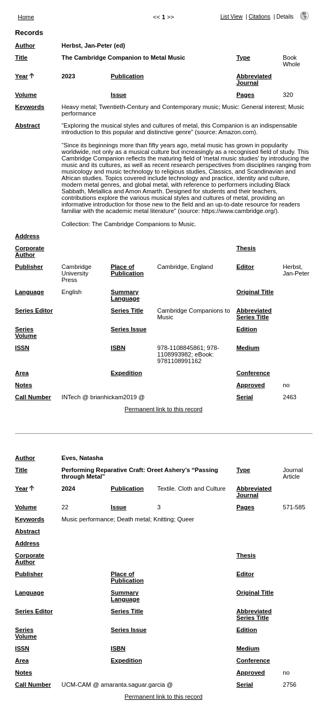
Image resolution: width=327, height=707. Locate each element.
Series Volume (26, 332)
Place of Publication (127, 270)
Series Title (127, 310)
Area (22, 373)
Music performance (88, 519)
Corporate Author (29, 251)
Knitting (163, 519)
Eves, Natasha (82, 458)
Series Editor (34, 310)
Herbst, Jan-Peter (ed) (93, 45)
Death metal (133, 519)
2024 (68, 488)
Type (243, 57)
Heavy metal (79, 107)
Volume (26, 94)
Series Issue (129, 329)
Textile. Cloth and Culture (191, 488)
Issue (119, 94)
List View (231, 17)
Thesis (245, 248)
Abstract (27, 125)
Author (25, 45)
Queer (185, 519)
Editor (245, 266)
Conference (253, 373)
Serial (244, 397)
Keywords (29, 107)
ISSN (22, 347)
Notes (23, 385)
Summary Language (125, 295)
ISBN (118, 347)
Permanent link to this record (163, 409)
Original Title (254, 292)
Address (27, 236)
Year (21, 76)
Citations (260, 17)
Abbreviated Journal (254, 79)
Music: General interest (253, 107)
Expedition (126, 373)
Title (21, 57)
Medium (247, 347)
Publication (127, 76)
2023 (68, 76)
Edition (246, 329)
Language (29, 292)
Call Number (33, 397)
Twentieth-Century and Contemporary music (159, 107)
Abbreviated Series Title (254, 313)
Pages (245, 94)
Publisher (29, 266)
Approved (250, 385)
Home (26, 17)
